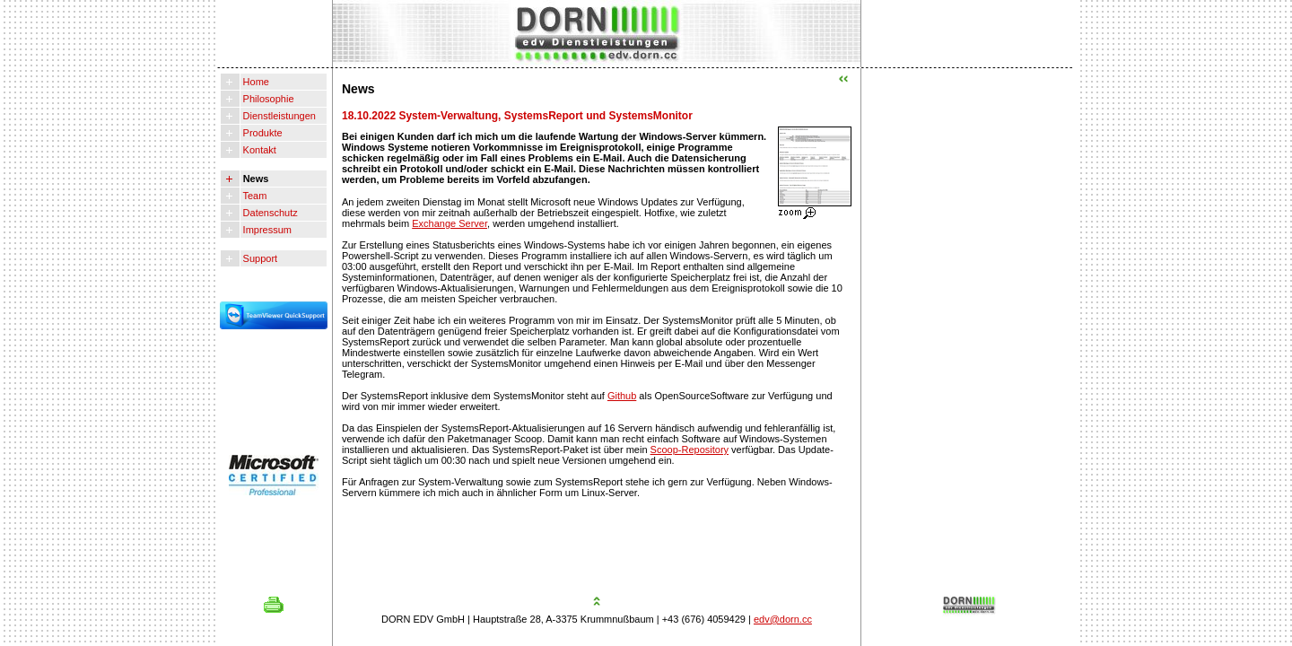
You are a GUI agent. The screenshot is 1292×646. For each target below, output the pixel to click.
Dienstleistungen (278, 115)
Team (253, 195)
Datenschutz (269, 212)
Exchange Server (449, 223)
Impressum (266, 229)
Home (254, 81)
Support (259, 258)
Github (621, 395)
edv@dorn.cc (783, 619)
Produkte (261, 132)
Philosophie (267, 98)
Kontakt (258, 149)
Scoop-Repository (689, 449)
